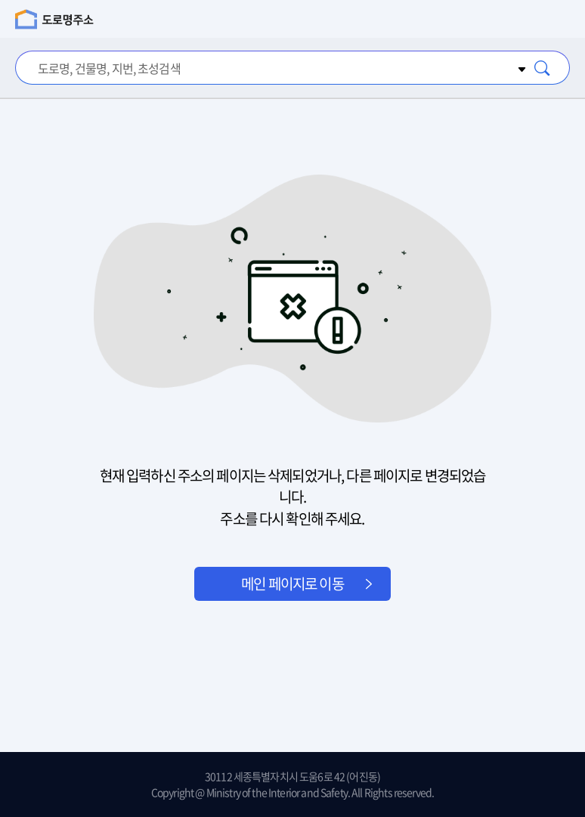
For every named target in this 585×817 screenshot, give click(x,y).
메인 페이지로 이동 (292, 583)
